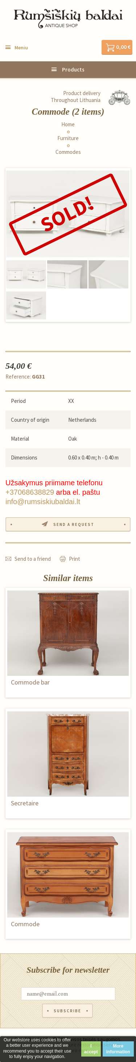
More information (118, 1048)
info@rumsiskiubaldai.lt (42, 502)
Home (68, 124)
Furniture (68, 138)
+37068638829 (29, 492)
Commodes (68, 152)
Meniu (21, 47)
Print (74, 558)
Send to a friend (33, 558)
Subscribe (67, 1010)
